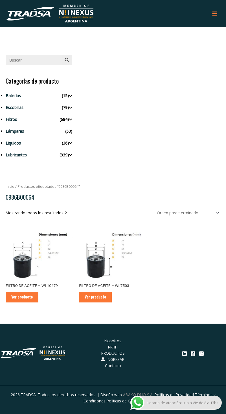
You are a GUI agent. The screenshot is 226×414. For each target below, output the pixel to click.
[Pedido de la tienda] (187, 213)
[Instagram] (201, 353)
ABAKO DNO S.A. (138, 394)
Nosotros (112, 340)
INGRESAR (112, 359)
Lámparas (15, 131)
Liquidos (13, 143)
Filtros (11, 119)
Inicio (10, 186)
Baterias (13, 95)
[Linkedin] (184, 353)
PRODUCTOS (113, 353)
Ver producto (22, 297)
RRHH (113, 347)
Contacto (113, 365)
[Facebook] (193, 353)
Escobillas (14, 107)
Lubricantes (16, 155)
